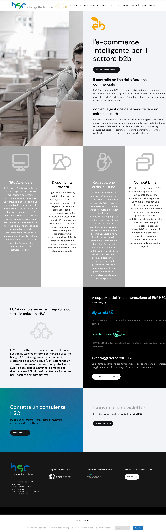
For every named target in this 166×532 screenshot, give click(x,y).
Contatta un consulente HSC (38, 410)
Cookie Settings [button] (123, 528)
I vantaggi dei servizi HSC (112, 358)
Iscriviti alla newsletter (119, 407)
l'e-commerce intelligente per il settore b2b (120, 50)
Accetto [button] (138, 528)
